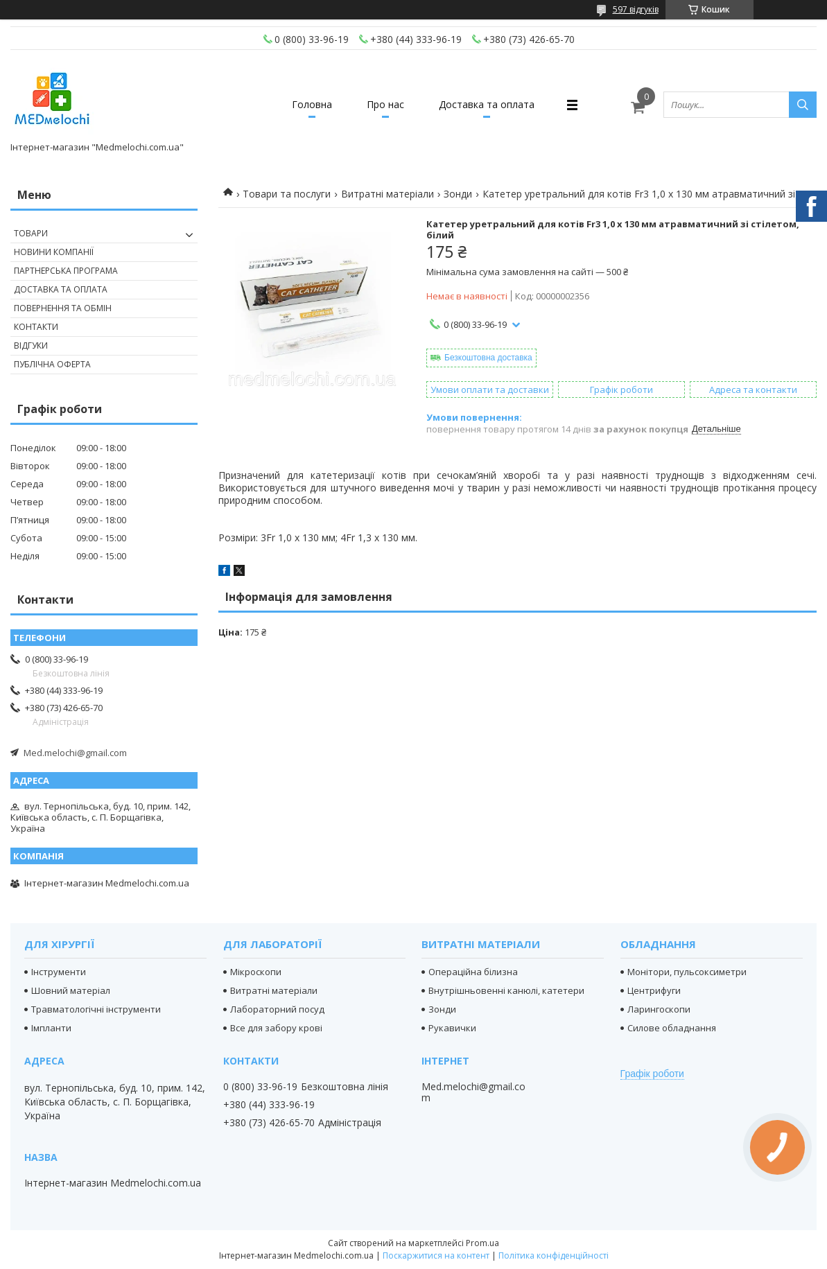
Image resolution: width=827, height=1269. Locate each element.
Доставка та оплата (486, 104)
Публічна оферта (52, 364)
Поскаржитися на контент (436, 1255)
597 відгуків (636, 9)
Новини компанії (54, 252)
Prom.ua (482, 1243)
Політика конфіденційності (553, 1255)
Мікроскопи (255, 971)
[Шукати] (803, 104)
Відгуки (31, 345)
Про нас (385, 104)
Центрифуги (654, 990)
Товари (31, 233)
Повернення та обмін (63, 308)
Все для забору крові (276, 1028)
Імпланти (51, 1028)
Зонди (458, 193)
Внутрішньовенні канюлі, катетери (506, 990)
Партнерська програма (66, 271)
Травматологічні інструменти (96, 1009)
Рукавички (452, 1028)
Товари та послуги (287, 193)
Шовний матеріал (70, 990)
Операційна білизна (473, 971)
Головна (312, 104)
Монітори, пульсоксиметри (687, 971)
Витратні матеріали (387, 193)
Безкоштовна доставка (488, 357)
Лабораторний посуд (277, 1009)
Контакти (36, 327)
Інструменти (58, 971)
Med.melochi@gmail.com (75, 752)
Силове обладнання (671, 1028)
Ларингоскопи (658, 1009)
